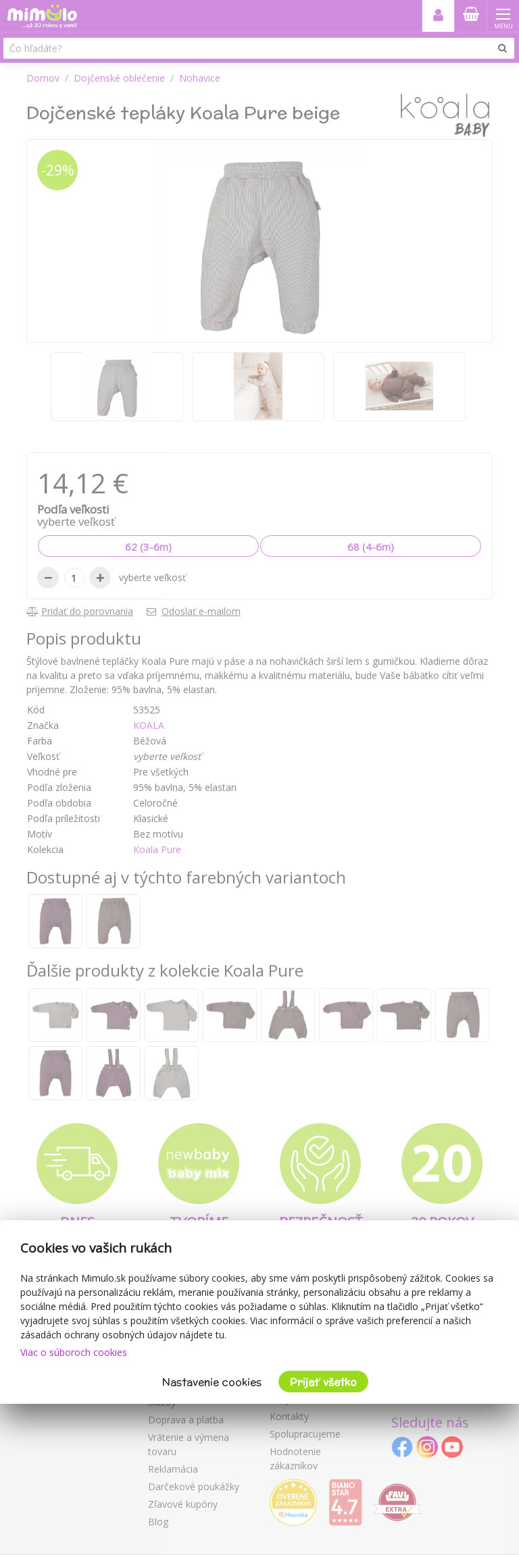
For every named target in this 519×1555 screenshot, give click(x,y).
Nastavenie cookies (212, 1382)
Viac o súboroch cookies (73, 1352)
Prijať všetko (323, 1382)
